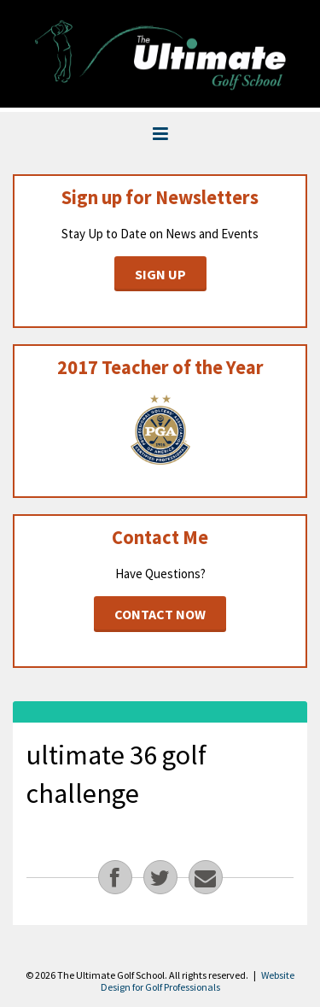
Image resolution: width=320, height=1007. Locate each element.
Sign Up (160, 274)
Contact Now (160, 614)
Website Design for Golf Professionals (198, 981)
